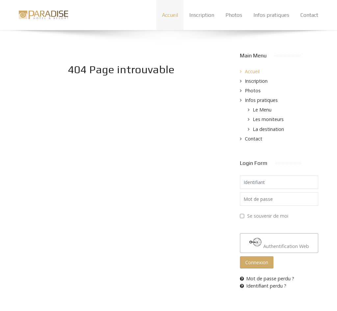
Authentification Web (279, 242)
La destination (268, 129)
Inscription (256, 81)
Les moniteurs (268, 119)
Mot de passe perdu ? (267, 278)
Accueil (252, 71)
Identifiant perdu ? (263, 286)
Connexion (256, 262)
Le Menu (262, 110)
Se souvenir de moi (267, 216)
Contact (253, 139)
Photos (253, 90)
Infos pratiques (261, 100)
